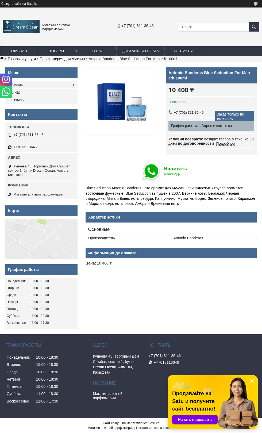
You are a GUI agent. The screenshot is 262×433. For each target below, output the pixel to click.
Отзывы (17, 100)
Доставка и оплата (140, 51)
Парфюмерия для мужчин (62, 59)
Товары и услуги (21, 59)
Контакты (183, 51)
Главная (19, 51)
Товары (56, 51)
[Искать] (254, 27)
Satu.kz (153, 423)
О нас (98, 51)
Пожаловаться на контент (155, 428)
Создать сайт (11, 4)
